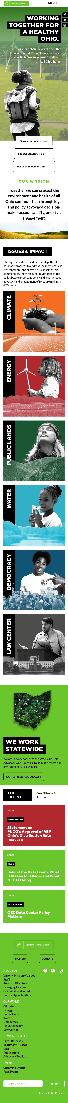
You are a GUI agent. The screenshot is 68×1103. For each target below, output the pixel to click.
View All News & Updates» (46, 795)
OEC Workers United (16, 991)
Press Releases (13, 1041)
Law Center (10, 1029)
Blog (6, 1048)
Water (7, 1018)
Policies (60, 1093)
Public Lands (11, 1014)
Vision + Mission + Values (19, 975)
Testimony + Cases (15, 1044)
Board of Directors (15, 983)
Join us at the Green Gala (31, 166)
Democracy (10, 1021)
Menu (52, 3)
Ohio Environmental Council (16, 3)
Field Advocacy (13, 1025)
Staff (6, 979)
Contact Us (46, 1093)
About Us (10, 970)
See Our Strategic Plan (31, 153)
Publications (11, 1052)
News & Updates (15, 1036)
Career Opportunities (17, 995)
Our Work (11, 1001)
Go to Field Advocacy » (23, 776)
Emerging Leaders (14, 987)
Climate (8, 1006)
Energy (7, 1010)
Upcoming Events (14, 1067)
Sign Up (20, 958)
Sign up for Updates (31, 141)
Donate (47, 958)
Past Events (10, 1071)
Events (8, 1063)
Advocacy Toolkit (14, 1056)
